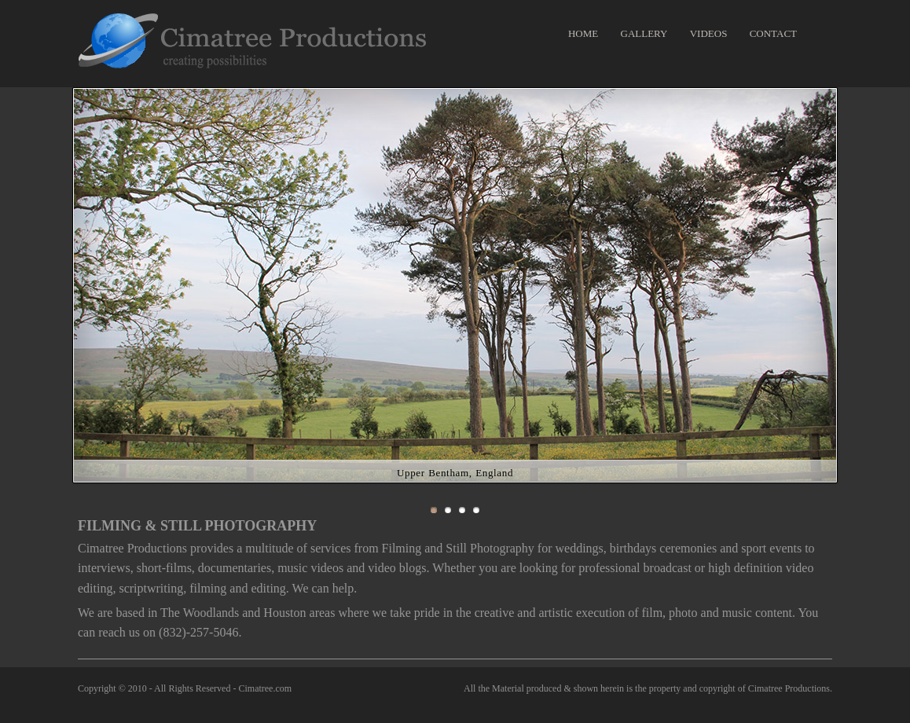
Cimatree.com (265, 688)
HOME (583, 33)
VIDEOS (709, 33)
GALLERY (644, 33)
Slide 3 (462, 510)
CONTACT (773, 33)
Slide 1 (434, 510)
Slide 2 (448, 510)
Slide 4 (476, 510)
